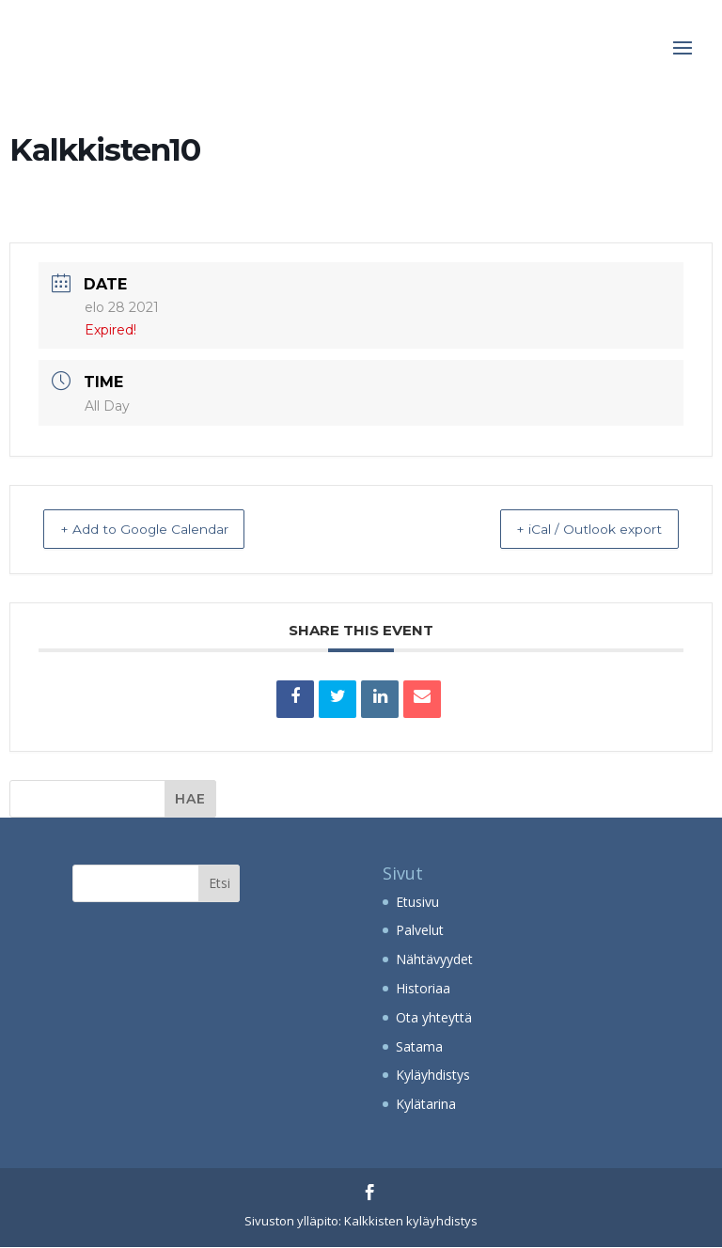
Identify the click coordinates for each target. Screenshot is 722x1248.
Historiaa (423, 989)
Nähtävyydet (434, 960)
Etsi (219, 884)
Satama (419, 1047)
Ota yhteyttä (434, 1018)
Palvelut (420, 931)
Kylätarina (426, 1105)
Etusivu (417, 903)
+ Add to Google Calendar (163, 529)
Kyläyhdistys (433, 1075)
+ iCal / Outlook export (571, 529)
